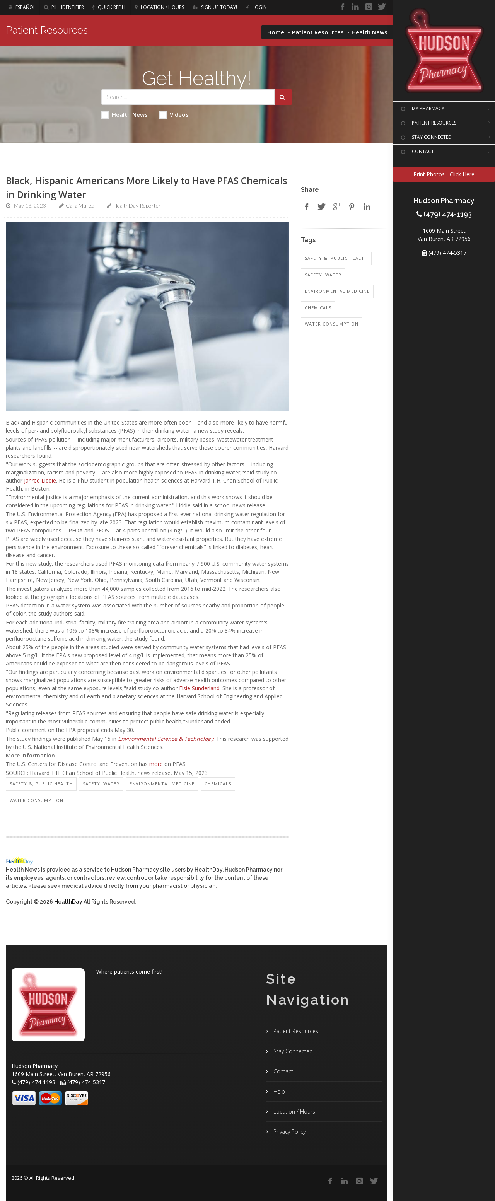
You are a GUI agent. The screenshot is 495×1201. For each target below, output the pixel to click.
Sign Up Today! (215, 7)
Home (275, 32)
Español (22, 7)
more (156, 764)
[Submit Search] (283, 97)
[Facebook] (342, 7)
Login (256, 7)
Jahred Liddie (40, 480)
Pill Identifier (64, 7)
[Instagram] (368, 7)
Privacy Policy (289, 1131)
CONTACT (416, 152)
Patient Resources (318, 32)
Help (278, 1091)
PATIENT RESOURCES (427, 123)
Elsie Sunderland (199, 688)
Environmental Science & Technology (165, 738)
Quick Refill (109, 7)
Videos (174, 115)
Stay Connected (292, 1051)
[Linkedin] (355, 7)
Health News (124, 115)
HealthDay (68, 902)
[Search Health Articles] (188, 97)
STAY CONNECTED (425, 137)
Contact (282, 1071)
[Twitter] (381, 7)
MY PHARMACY (421, 109)
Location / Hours (159, 7)
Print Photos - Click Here (444, 174)
